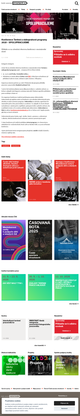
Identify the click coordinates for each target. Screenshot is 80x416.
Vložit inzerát (66, 338)
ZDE (29, 76)
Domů (2, 35)
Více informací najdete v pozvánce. (12, 136)
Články (8, 35)
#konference (15, 145)
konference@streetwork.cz (19, 110)
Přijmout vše (64, 403)
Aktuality (13, 35)
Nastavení (64, 408)
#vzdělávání (6, 145)
